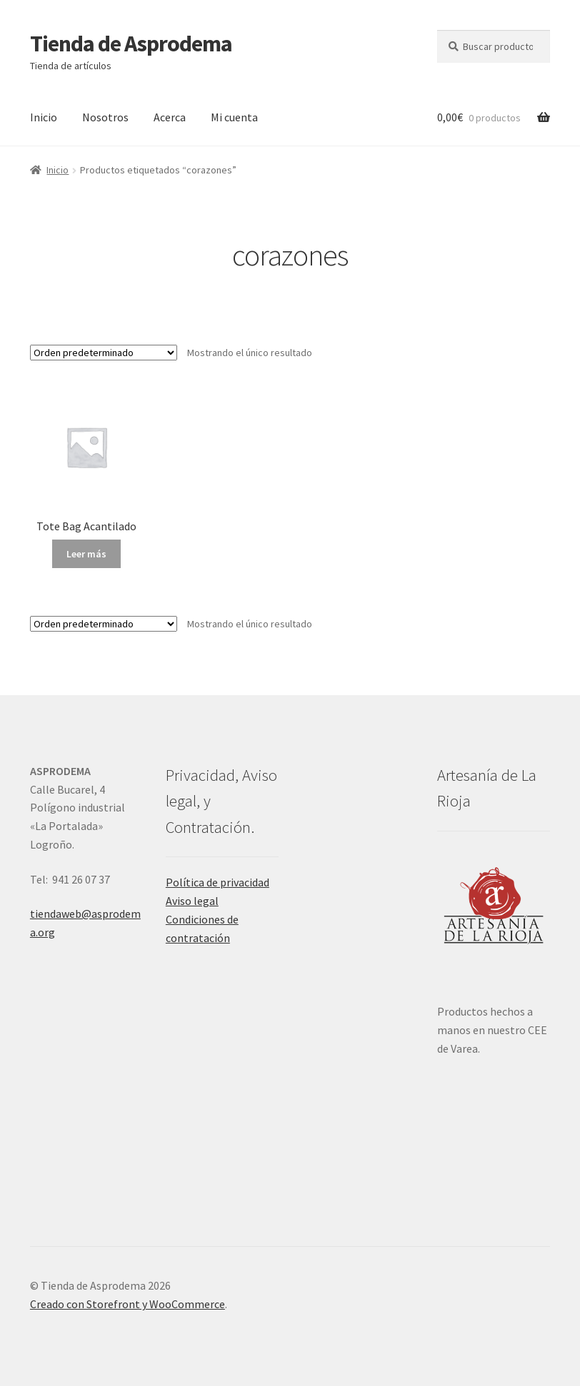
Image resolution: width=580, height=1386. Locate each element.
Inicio (43, 117)
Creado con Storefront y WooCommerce (127, 1304)
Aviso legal (192, 901)
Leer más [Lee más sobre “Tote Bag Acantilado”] (86, 553)
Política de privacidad (217, 882)
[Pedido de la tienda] (103, 352)
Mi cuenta (234, 117)
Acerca (170, 117)
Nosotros (105, 117)
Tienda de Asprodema (131, 43)
